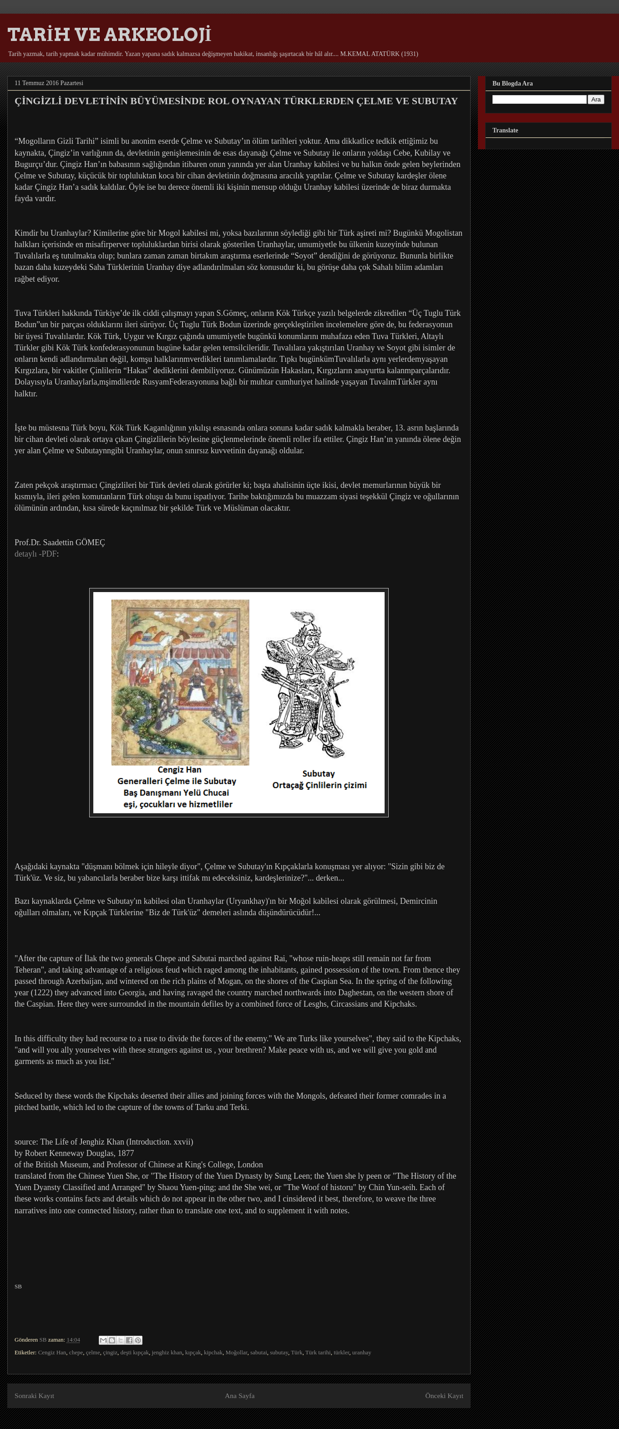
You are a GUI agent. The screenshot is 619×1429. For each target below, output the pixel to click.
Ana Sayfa (239, 1395)
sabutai (258, 1352)
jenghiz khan (167, 1352)
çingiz (110, 1352)
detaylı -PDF (36, 553)
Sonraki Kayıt (34, 1395)
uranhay (361, 1352)
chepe (76, 1352)
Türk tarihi (318, 1352)
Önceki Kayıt (444, 1395)
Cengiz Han (52, 1352)
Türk (296, 1352)
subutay (279, 1352)
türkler (341, 1352)
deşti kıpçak (134, 1352)
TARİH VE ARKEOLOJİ (109, 35)
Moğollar (237, 1352)
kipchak (213, 1352)
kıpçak (193, 1352)
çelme (93, 1352)
